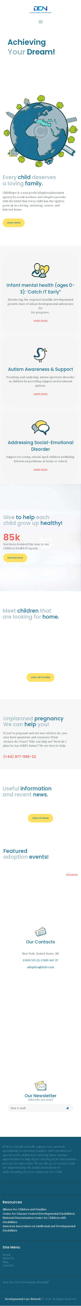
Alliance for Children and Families (24, 1209)
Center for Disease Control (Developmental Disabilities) (39, 1213)
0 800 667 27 (49, 960)
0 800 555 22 (31, 960)
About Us (8, 1258)
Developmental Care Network (23, 1299)
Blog (6, 1262)
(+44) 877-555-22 (19, 824)
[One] (41, 1019)
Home (7, 1254)
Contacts (8, 1265)
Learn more (41, 550)
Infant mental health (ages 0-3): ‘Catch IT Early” (40, 518)
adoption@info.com (40, 967)
